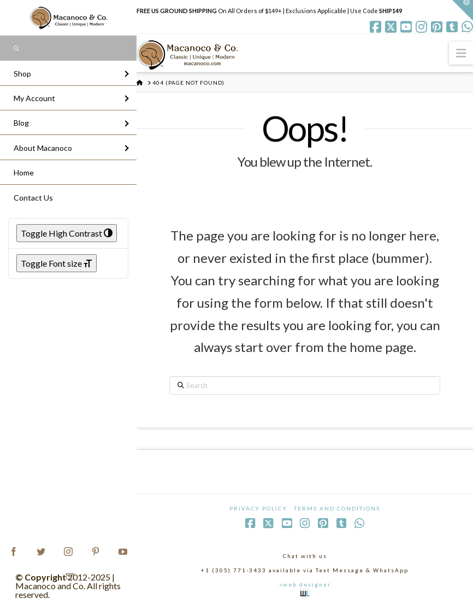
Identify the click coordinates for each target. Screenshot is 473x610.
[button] (461, 53)
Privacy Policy (258, 508)
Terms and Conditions (337, 508)
